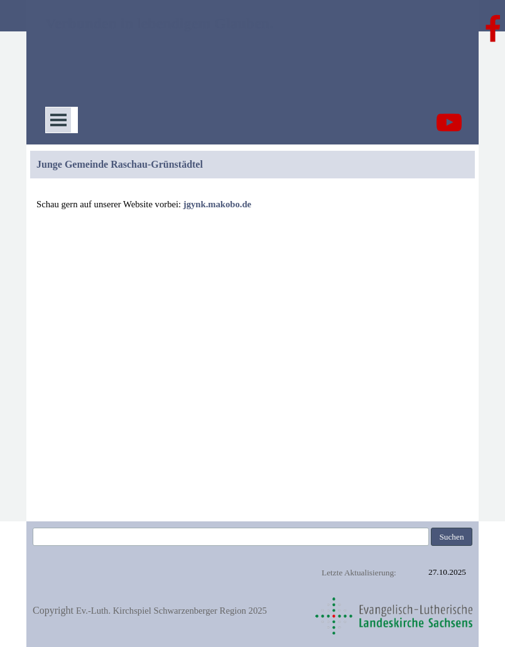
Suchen (451, 536)
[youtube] (449, 122)
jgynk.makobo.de (217, 204)
